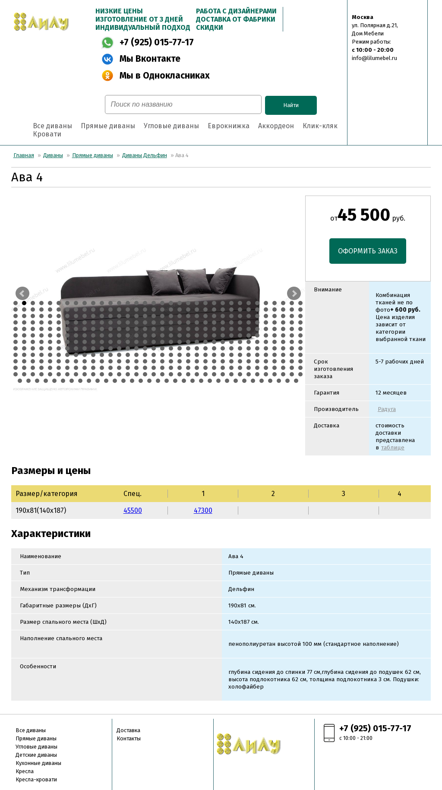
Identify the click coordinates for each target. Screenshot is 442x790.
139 (33, 329)
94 (231, 316)
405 (274, 374)
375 (15, 374)
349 (84, 368)
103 (15, 322)
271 (292, 348)
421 (123, 381)
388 (128, 374)
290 (162, 355)
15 (136, 303)
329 (205, 361)
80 (110, 316)
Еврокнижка (228, 126)
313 (67, 361)
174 (41, 335)
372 (283, 368)
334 (248, 361)
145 (84, 329)
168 (283, 329)
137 (15, 329)
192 (197, 335)
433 (227, 381)
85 (154, 316)
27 (240, 303)
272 (300, 348)
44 (93, 309)
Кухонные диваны (38, 763)
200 (266, 335)
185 (136, 335)
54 (179, 309)
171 (15, 335)
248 (93, 348)
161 (223, 329)
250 (110, 348)
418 (97, 381)
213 (84, 342)
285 (119, 355)
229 (223, 342)
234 (266, 342)
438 (270, 381)
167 (274, 329)
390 (145, 374)
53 (171, 309)
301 (257, 355)
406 (283, 374)
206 (24, 342)
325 (171, 361)
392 (162, 374)
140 (41, 329)
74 (59, 316)
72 (41, 316)
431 (210, 381)
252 (128, 348)
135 (292, 322)
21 (188, 303)
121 (171, 322)
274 (24, 355)
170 (300, 329)
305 (292, 355)
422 (132, 381)
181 (102, 335)
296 (214, 355)
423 (141, 381)
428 (184, 381)
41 (67, 309)
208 (41, 342)
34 (300, 303)
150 (128, 329)
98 (266, 316)
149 (119, 329)
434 (236, 381)
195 (223, 335)
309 (33, 361)
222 (162, 342)
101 (292, 316)
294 (197, 355)
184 (128, 335)
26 (231, 303)
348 (76, 368)
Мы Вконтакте (150, 59)
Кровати (47, 134)
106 (41, 322)
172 (24, 335)
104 (24, 322)
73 (50, 316)
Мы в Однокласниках (165, 76)
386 (110, 374)
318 (110, 361)
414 (63, 381)
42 (76, 309)
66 (283, 309)
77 (84, 316)
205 (15, 342)
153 (154, 329)
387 (119, 374)
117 (136, 322)
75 (67, 316)
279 (67, 355)
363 (205, 368)
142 (59, 329)
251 (119, 348)
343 (33, 368)
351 (102, 368)
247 (84, 348)
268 (266, 348)
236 (283, 342)
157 (188, 329)
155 (171, 329)
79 (102, 316)
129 (240, 322)
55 (188, 309)
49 (136, 309)
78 (93, 316)
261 (205, 348)
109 (67, 322)
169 (292, 329)
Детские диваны (36, 755)
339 (292, 361)
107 (50, 322)
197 (240, 335)
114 (110, 322)
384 (93, 374)
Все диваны (52, 126)
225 (188, 342)
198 (248, 335)
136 (300, 322)
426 (166, 381)
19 (171, 303)
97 (257, 316)
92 (214, 316)
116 (128, 322)
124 (197, 322)
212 (76, 342)
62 (248, 309)
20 (179, 303)
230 (231, 342)
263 (223, 348)
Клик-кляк (320, 126)
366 (231, 368)
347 (67, 368)
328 (197, 361)
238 (300, 342)
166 (266, 329)
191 (188, 335)
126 (214, 322)
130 (248, 322)
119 (154, 322)
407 (292, 374)
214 (93, 342)
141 (50, 329)
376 (24, 374)
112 (93, 322)
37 (33, 309)
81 (119, 316)
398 (214, 374)
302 (266, 355)
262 (214, 348)
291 (171, 355)
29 (257, 303)
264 (231, 348)
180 (93, 335)
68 (300, 309)
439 (279, 381)
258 (179, 348)
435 (244, 381)
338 (283, 361)
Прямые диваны (108, 126)
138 (24, 329)
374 (300, 368)
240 (24, 348)
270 (283, 348)
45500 (132, 510)
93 (223, 316)
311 (50, 361)
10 (93, 303)
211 (67, 342)
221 (154, 342)
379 (50, 374)
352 (110, 368)
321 (136, 361)
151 (136, 329)
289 (154, 355)
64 (266, 309)
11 (102, 303)
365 (223, 368)
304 (283, 355)
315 (84, 361)
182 (110, 335)
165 (257, 329)
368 (248, 368)
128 (231, 322)
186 (145, 335)
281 (84, 355)
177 (67, 335)
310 (41, 361)
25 (223, 303)
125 (205, 322)
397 (205, 374)
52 (162, 309)
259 (188, 348)
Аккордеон (276, 126)
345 (50, 368)
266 (248, 348)
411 (37, 381)
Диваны (53, 155)
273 (15, 355)
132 (266, 322)
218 (128, 342)
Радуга (387, 409)
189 (171, 335)
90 (197, 316)
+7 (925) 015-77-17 (157, 42)
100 (283, 316)
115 (119, 322)
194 (214, 335)
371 (274, 368)
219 (136, 342)
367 (240, 368)
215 (102, 342)
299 (240, 355)
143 (67, 329)
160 (214, 329)
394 (179, 374)
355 (136, 368)
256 (162, 348)
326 (179, 361)
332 (231, 361)
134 (283, 322)
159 (205, 329)
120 (162, 322)
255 (154, 348)
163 (240, 329)
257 (171, 348)
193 (205, 335)
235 (274, 342)
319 (119, 361)
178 (76, 335)
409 (20, 381)
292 (179, 355)
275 (33, 355)
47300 (203, 510)
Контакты (129, 738)
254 (145, 348)
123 (188, 322)
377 (33, 374)
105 (33, 322)
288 (145, 355)
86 (162, 316)
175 (50, 335)
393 (171, 374)
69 (15, 316)
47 (119, 309)
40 (59, 309)
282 (93, 355)
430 (201, 381)
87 (171, 316)
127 (223, 322)
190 (179, 335)
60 (231, 309)
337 (274, 361)
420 (115, 381)
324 (162, 361)
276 (41, 355)
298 (231, 355)
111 (84, 322)
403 (257, 374)
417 (89, 381)
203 (292, 335)
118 (145, 322)
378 (41, 374)
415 (71, 381)
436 (253, 381)
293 (188, 355)
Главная (23, 155)
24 (214, 303)
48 (128, 309)
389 (136, 374)
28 (248, 303)
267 (257, 348)
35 (15, 309)
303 (274, 355)
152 (145, 329)
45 (102, 309)
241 (33, 348)
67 (292, 309)
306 (300, 355)
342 (24, 368)
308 (24, 361)
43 (84, 309)
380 (59, 374)
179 (84, 335)
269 (274, 348)
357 (154, 368)
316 (93, 361)
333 (240, 361)
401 (240, 374)
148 (110, 329)
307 (15, 361)
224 (179, 342)
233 (257, 342)
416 (80, 381)
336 (266, 361)
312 (59, 361)
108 (59, 322)
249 (102, 348)
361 (188, 368)
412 (46, 381)
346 (59, 368)
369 (257, 368)
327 (188, 361)
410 (28, 381)
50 (145, 309)
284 (110, 355)
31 (274, 303)
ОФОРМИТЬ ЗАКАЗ (368, 251)
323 (154, 361)
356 (145, 368)
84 (145, 316)
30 (266, 303)
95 (240, 316)
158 (197, 329)
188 (162, 335)
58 (214, 309)
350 (93, 368)
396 (197, 374)
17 (154, 303)
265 (240, 348)
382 (76, 374)
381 (67, 374)
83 (136, 316)
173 (33, 335)
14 (128, 303)
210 (59, 342)
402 (248, 374)
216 (110, 342)
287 (136, 355)
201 (274, 335)
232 (248, 342)
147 (102, 329)
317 (102, 361)
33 (292, 303)
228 (214, 342)
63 (257, 309)
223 (171, 342)
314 (76, 361)
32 (283, 303)
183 (119, 335)
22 (197, 303)
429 (192, 381)
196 (231, 335)
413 (54, 381)
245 (67, 348)
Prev (22, 293)
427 (175, 381)
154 (162, 329)
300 (248, 355)
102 (300, 316)
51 (154, 309)
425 (158, 381)
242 (41, 348)
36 (24, 309)
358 (162, 368)
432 (218, 381)
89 (188, 316)
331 (223, 361)
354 (128, 368)
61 (240, 309)
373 (292, 368)
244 (59, 348)
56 (197, 309)
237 (292, 342)
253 (136, 348)
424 (149, 381)
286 (128, 355)
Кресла (25, 771)
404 (266, 374)
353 (119, 368)
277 (50, 355)
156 (179, 329)
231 (240, 342)
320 (128, 361)
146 (93, 329)
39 (50, 309)
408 (300, 374)
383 (84, 374)
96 (248, 316)
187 (154, 335)
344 (41, 368)
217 (119, 342)
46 (110, 309)
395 (188, 374)
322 (145, 361)
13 (119, 303)
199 (257, 335)
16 (145, 303)
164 (248, 329)
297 (223, 355)
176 (59, 335)
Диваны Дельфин (144, 155)
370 (266, 368)
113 (102, 322)
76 (76, 316)
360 (179, 368)
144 (76, 329)
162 (231, 329)
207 (33, 342)
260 (197, 348)
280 (76, 355)
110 (76, 322)
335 (257, 361)
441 (296, 381)
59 (223, 309)
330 (214, 361)
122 (179, 322)
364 (214, 368)
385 (102, 374)
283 (102, 355)
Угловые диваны (171, 126)
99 (274, 316)
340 (300, 361)
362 (197, 368)
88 (179, 316)
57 (205, 309)
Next (294, 293)
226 (197, 342)
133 (274, 322)
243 (50, 348)
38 (41, 309)
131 (257, 322)
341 (15, 368)
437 (261, 381)
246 (76, 348)
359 (171, 368)
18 (162, 303)
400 (231, 374)
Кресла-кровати (36, 779)
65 (274, 309)
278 (59, 355)
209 (50, 342)
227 (205, 342)
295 (205, 355)
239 (15, 348)
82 (128, 316)
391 (154, 374)
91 (205, 316)
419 (106, 381)
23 (205, 303)
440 (287, 381)
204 (300, 335)
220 (145, 342)
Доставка (128, 730)
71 (33, 316)
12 (110, 303)
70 (24, 316)
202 (283, 335)
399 (223, 374)
